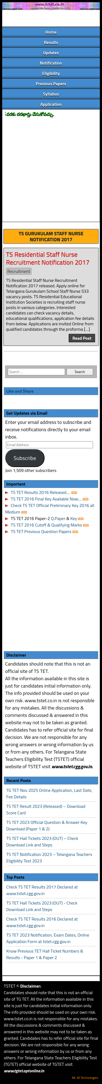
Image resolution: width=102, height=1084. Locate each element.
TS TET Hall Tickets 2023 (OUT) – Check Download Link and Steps (42, 841)
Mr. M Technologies (85, 1077)
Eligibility (51, 73)
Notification (51, 63)
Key (74, 518)
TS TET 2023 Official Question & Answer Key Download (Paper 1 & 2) (46, 825)
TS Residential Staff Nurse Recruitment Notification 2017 (47, 258)
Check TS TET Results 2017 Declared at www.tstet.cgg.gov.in (42, 890)
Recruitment (18, 271)
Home (51, 32)
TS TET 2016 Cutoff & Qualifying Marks (46, 525)
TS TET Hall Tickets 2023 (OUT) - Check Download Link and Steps (41, 906)
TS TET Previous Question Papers (41, 531)
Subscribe (25, 458)
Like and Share (20, 391)
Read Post (81, 338)
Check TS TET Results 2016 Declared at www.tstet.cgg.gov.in (42, 922)
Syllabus (51, 94)
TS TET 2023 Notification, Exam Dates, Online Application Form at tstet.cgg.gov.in (47, 938)
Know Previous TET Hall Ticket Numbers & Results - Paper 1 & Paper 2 (44, 954)
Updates (51, 52)
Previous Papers (51, 83)
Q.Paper (58, 518)
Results (51, 42)
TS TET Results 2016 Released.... (40, 492)
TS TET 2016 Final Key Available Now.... (46, 499)
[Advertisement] (51, 170)
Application (50, 104)
